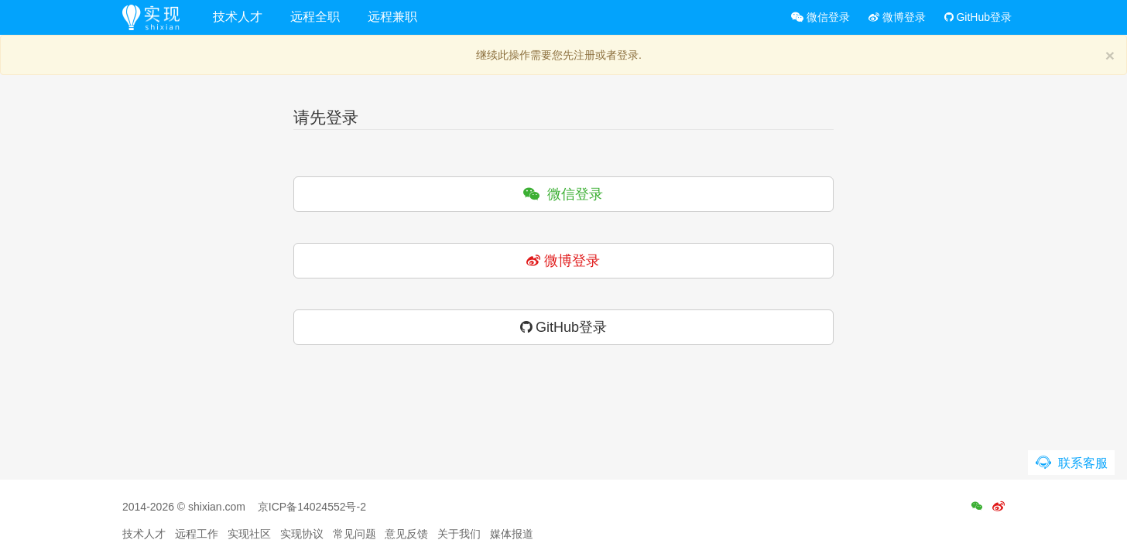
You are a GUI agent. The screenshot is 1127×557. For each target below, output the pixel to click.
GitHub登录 (978, 17)
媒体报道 (511, 534)
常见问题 (354, 534)
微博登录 (897, 17)
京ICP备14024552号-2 (312, 507)
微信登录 (820, 17)
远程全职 (315, 16)
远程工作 (196, 534)
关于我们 (459, 534)
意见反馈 (406, 534)
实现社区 (249, 534)
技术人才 (237, 16)
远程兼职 (392, 16)
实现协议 (302, 534)
